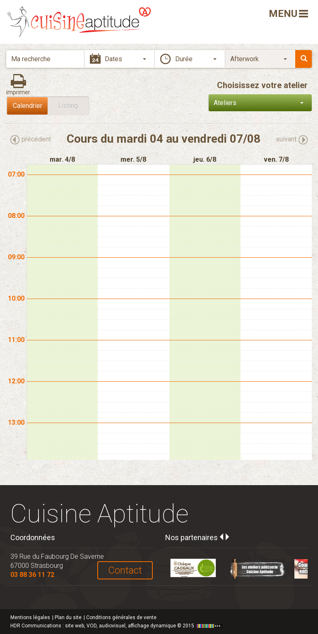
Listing (68, 106)
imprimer (18, 92)
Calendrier (27, 106)
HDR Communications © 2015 (117, 626)
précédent (36, 139)
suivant (286, 139)
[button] (189, 58)
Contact (125, 570)
